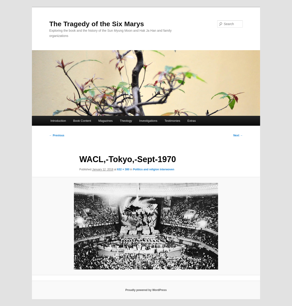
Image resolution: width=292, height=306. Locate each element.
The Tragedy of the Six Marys (96, 24)
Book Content (82, 120)
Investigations (148, 120)
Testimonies (172, 120)
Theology (126, 120)
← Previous (56, 135)
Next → (238, 135)
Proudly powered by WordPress (146, 290)
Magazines (105, 120)
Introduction (58, 120)
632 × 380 (123, 169)
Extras (191, 120)
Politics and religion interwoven (153, 169)
